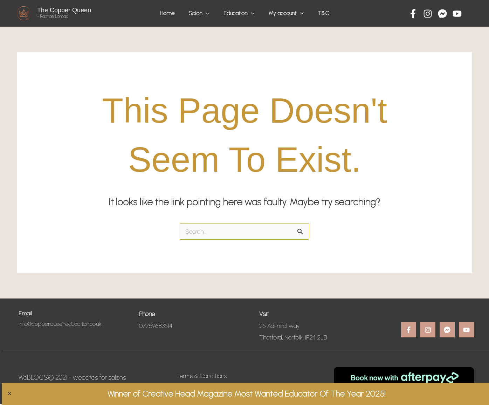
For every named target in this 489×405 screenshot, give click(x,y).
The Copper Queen (64, 10)
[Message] (442, 13)
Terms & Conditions (201, 376)
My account (280, 13)
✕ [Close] (6, 394)
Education (235, 13)
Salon (198, 13)
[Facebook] (413, 13)
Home (172, 13)
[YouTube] (457, 13)
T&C (318, 13)
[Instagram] (427, 13)
